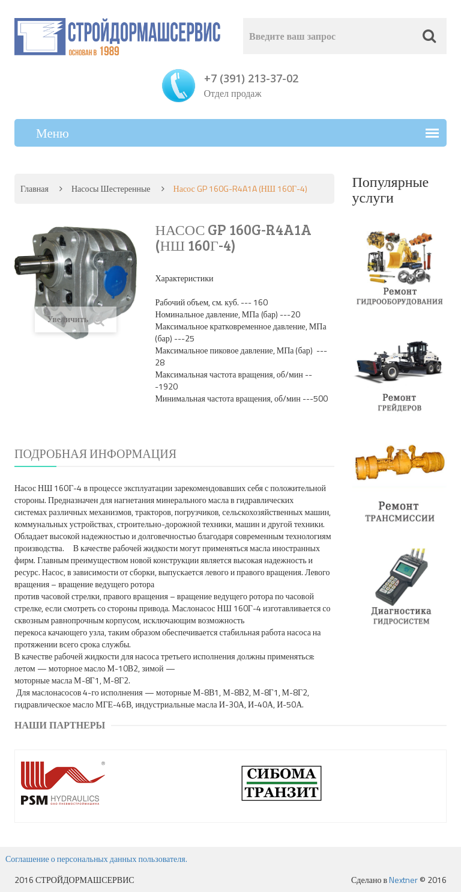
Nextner (403, 879)
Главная (34, 188)
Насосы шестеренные (111, 188)
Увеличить (75, 319)
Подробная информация (95, 453)
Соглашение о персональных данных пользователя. (96, 858)
